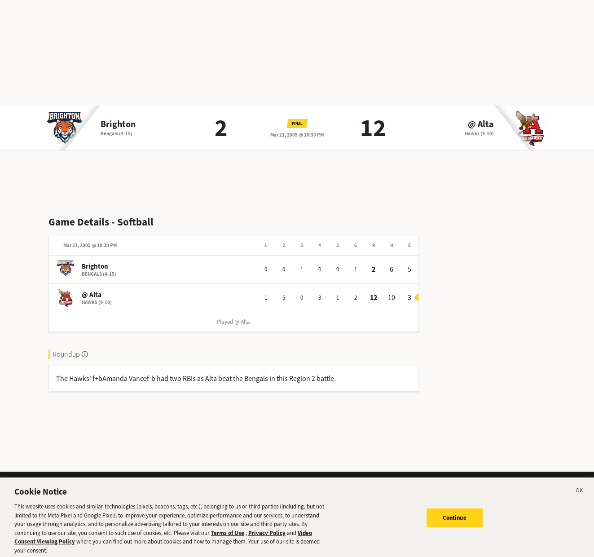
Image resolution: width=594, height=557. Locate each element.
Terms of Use (227, 537)
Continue (454, 522)
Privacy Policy (267, 537)
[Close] (580, 496)
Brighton (118, 124)
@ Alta (481, 124)
